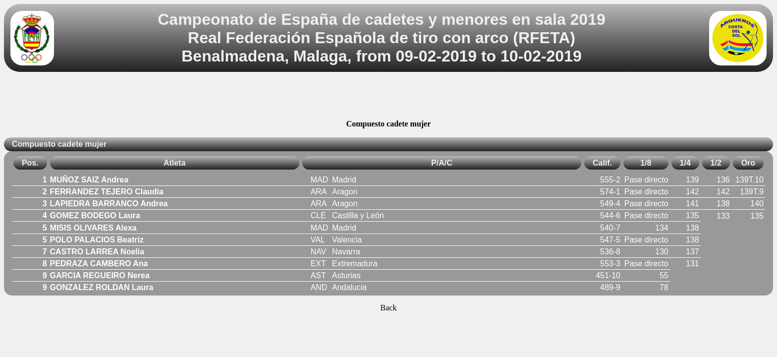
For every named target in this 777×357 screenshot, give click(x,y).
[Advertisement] (388, 97)
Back (389, 307)
